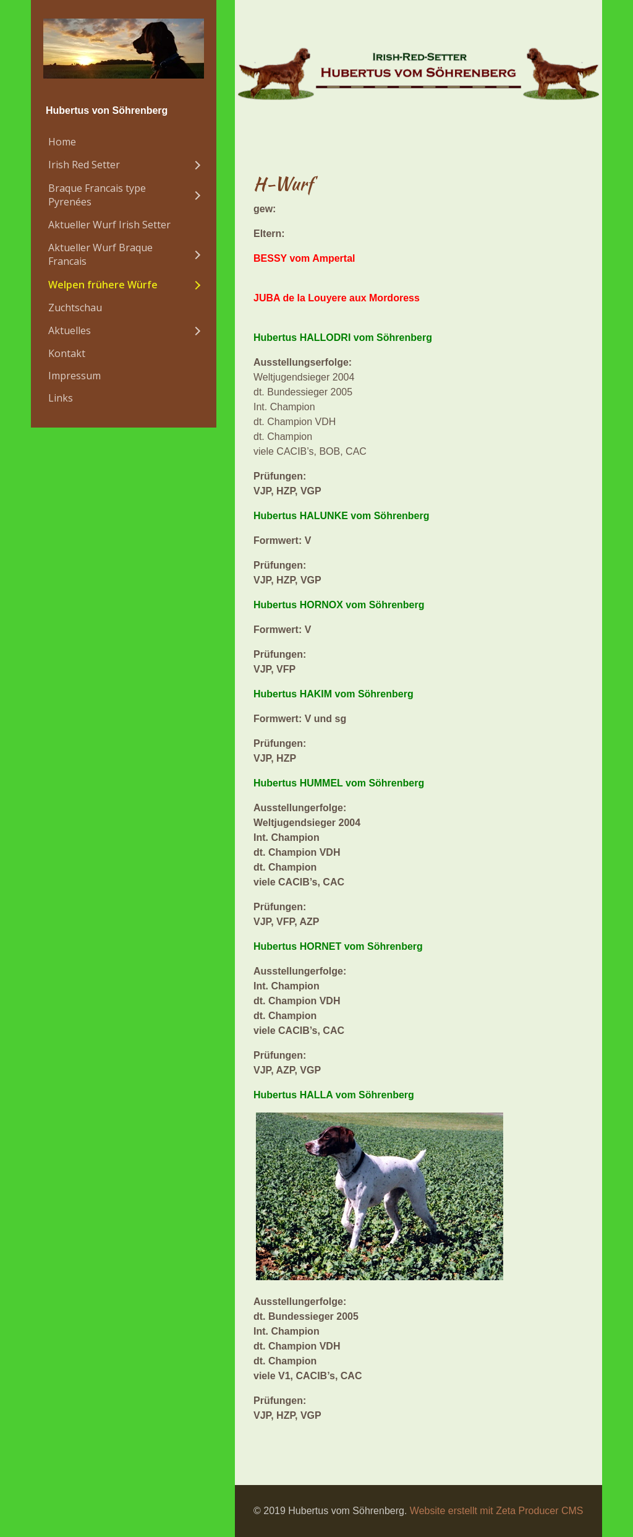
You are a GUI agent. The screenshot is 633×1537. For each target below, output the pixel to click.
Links (60, 398)
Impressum (74, 375)
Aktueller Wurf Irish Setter (109, 224)
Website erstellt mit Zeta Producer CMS (497, 1510)
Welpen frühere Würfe (103, 284)
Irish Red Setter (84, 164)
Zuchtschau (75, 307)
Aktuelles (69, 330)
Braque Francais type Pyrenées (97, 195)
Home (62, 142)
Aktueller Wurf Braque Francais (100, 254)
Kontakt (66, 353)
